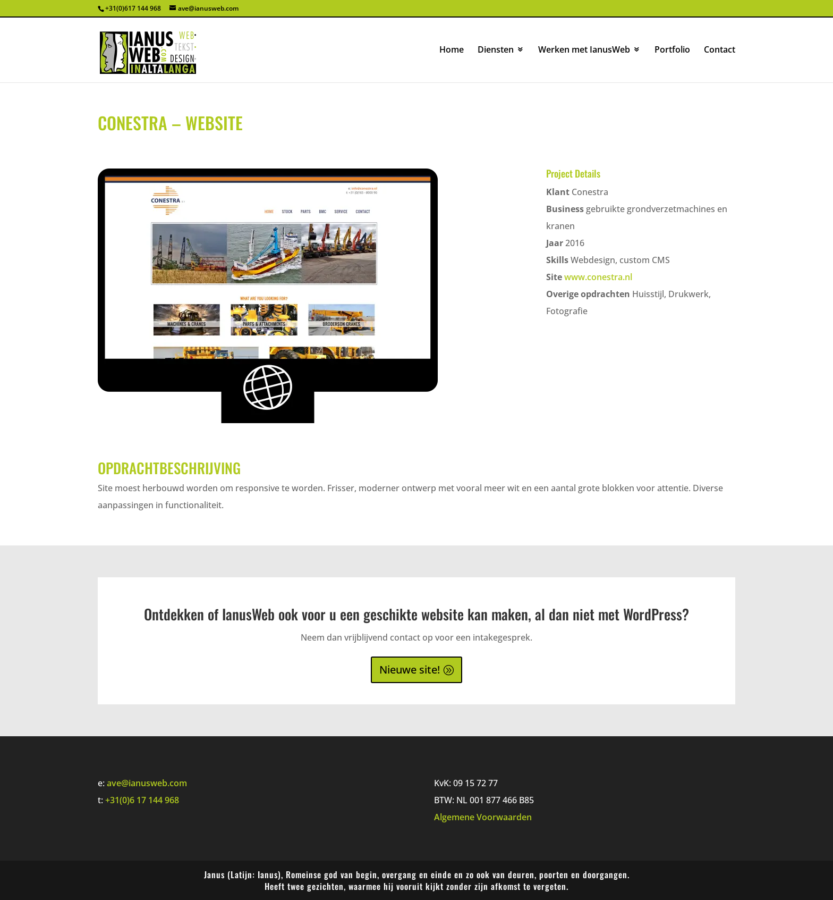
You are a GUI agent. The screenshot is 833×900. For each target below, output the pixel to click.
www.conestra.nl (598, 277)
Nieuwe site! (409, 669)
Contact (719, 50)
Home (451, 50)
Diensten (496, 50)
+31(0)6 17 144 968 (142, 800)
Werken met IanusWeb (584, 50)
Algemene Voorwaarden (483, 817)
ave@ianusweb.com (147, 783)
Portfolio (672, 50)
